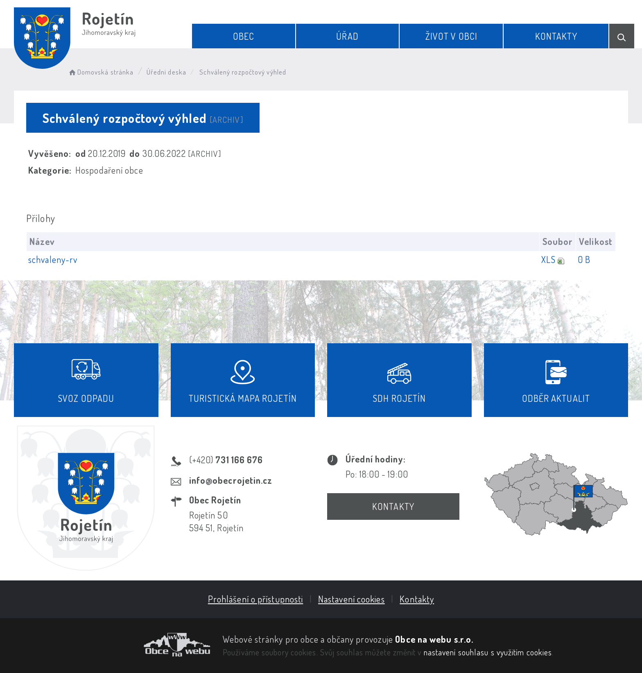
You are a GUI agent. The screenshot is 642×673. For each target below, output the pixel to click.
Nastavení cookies (351, 599)
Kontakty (556, 36)
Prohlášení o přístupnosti (255, 599)
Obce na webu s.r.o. (434, 639)
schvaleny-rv (52, 259)
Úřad (347, 36)
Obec (243, 36)
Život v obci (451, 36)
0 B (584, 259)
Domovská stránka (100, 72)
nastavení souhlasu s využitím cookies (488, 652)
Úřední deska (166, 72)
